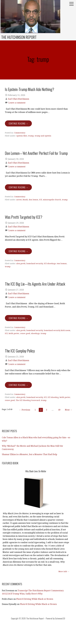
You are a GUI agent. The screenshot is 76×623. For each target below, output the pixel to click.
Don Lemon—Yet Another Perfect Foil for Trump (36, 153)
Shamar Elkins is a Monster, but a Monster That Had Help (29, 454)
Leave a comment (16, 103)
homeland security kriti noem (57, 330)
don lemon (33, 200)
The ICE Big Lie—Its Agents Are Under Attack (35, 284)
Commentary (19, 133)
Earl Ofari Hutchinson (18, 99)
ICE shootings (50, 264)
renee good (25, 333)
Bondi (25, 200)
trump (31, 136)
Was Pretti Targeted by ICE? (23, 217)
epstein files (21, 136)
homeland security (34, 264)
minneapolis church (52, 200)
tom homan (62, 264)
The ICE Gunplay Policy (20, 351)
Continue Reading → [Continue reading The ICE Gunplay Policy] (18, 385)
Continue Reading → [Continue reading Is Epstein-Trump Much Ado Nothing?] (18, 123)
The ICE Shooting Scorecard (28, 400)
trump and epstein (43, 136)
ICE (40, 200)
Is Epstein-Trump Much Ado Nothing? (29, 89)
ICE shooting (53, 397)
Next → (68, 410)
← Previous (24, 410)
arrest (19, 200)
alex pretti (20, 264)
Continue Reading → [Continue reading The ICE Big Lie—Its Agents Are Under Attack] (18, 318)
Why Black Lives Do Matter (35, 471)
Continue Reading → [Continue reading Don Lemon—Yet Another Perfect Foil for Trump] (18, 187)
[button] (72, 4)
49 (59, 410)
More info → (64, 571)
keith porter (14, 333)
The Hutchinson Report (18, 37)
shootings (35, 333)
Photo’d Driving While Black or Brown (34, 599)
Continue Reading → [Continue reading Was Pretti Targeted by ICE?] (18, 251)
